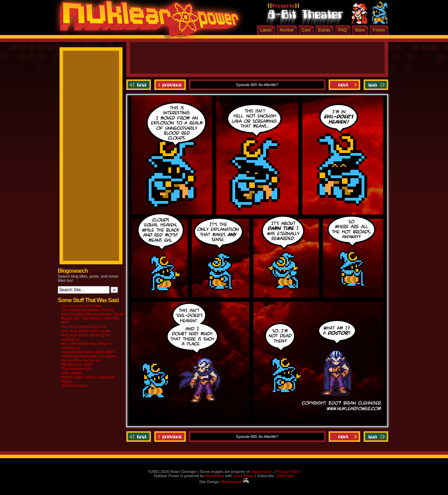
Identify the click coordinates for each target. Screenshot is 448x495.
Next (344, 85)
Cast (306, 30)
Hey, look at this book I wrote (85, 331)
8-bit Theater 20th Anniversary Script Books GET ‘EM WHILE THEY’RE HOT (92, 318)
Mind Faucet (235, 482)
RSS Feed (285, 476)
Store (360, 30)
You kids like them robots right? (87, 352)
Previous (170, 85)
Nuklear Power (147, 21)
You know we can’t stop (81, 306)
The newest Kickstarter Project (87, 310)
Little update (71, 373)
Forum (379, 30)
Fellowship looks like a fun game (89, 356)
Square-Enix (261, 471)
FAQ (342, 30)
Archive (287, 30)
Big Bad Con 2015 (76, 364)
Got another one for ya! (81, 360)
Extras (324, 30)
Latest (266, 30)
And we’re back (74, 385)
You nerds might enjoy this (83, 327)
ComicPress (243, 476)
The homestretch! (76, 369)
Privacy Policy (288, 471)
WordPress (214, 476)
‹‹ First (139, 85)
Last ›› (375, 85)
